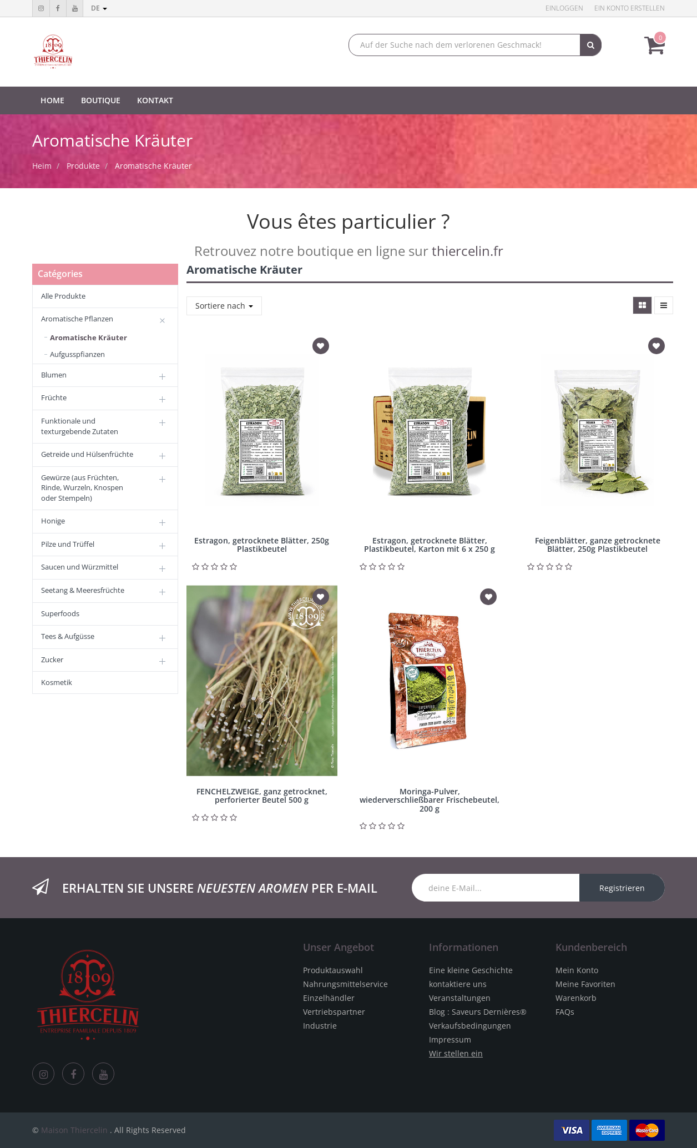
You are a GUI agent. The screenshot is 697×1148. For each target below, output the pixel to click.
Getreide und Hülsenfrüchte (87, 454)
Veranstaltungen (460, 998)
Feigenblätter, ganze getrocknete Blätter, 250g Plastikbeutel (597, 544)
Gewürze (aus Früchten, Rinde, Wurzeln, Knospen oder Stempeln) (82, 487)
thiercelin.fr (467, 250)
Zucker (52, 659)
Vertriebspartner (334, 1011)
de (99, 8)
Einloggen (564, 8)
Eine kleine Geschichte (471, 970)
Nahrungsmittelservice (345, 984)
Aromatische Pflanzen (77, 319)
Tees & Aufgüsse (67, 636)
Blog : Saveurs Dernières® (478, 1011)
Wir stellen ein (456, 1053)
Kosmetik (56, 682)
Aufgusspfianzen (77, 354)
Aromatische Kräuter (153, 165)
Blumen (54, 375)
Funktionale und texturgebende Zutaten (79, 426)
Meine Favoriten (585, 984)
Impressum (450, 1039)
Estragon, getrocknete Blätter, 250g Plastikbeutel (261, 544)
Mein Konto (576, 970)
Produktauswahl (333, 970)
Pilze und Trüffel (67, 544)
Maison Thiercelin (74, 1130)
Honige (53, 521)
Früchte (54, 397)
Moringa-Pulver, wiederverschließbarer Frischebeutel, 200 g (429, 800)
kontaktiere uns (458, 984)
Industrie (320, 1025)
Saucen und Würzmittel (79, 567)
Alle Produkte (63, 296)
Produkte (83, 165)
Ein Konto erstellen (629, 8)
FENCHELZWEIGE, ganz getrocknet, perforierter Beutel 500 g (261, 795)
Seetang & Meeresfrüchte (82, 590)
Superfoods (60, 613)
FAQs (564, 1011)
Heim (42, 165)
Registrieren (622, 888)
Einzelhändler (329, 998)
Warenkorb (576, 998)
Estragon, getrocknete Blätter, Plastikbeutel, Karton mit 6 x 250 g (429, 544)
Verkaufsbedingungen (470, 1025)
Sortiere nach (224, 305)
